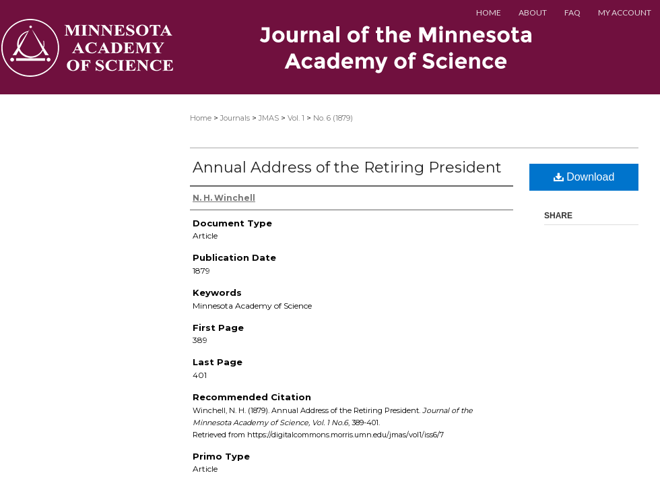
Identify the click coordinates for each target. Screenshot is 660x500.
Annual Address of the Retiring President (347, 167)
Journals (235, 118)
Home (200, 118)
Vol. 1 (296, 118)
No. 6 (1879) (333, 118)
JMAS (269, 118)
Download (584, 177)
